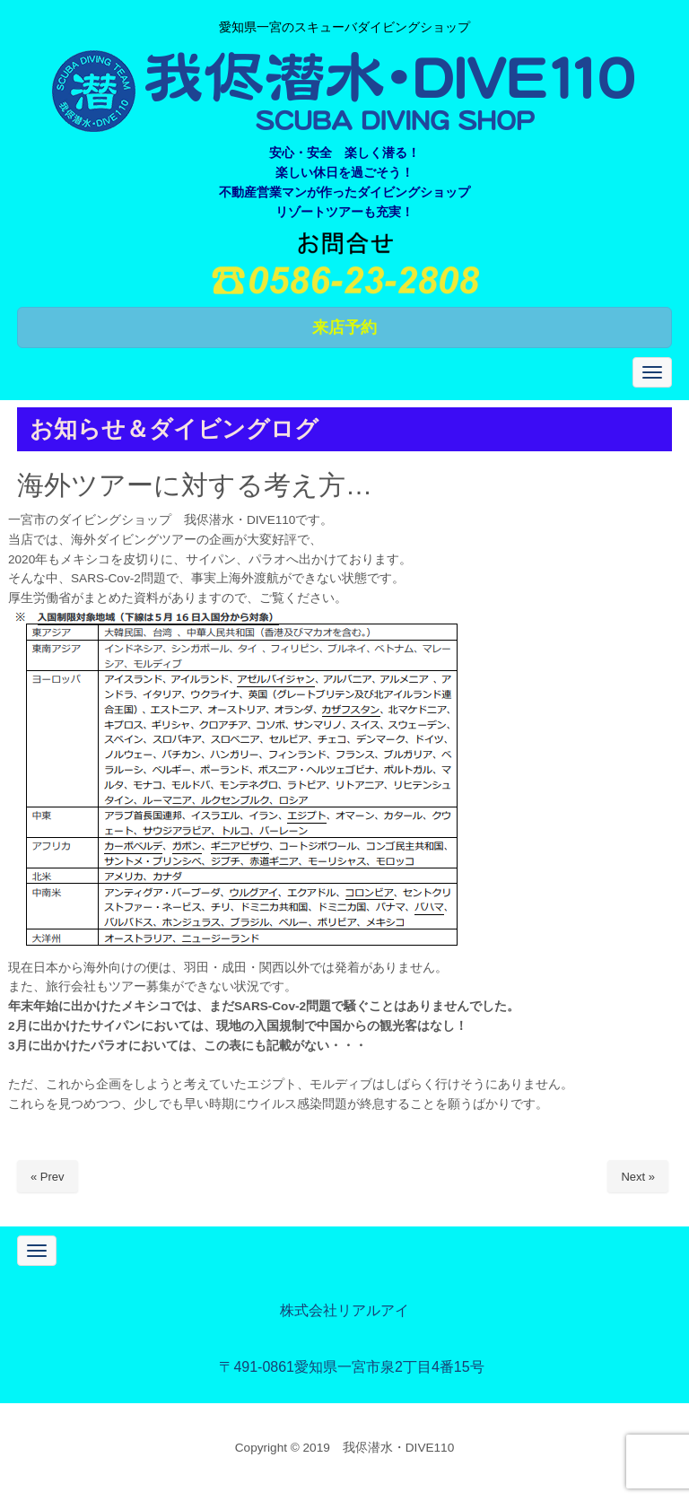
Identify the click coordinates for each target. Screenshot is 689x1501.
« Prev (48, 1176)
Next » (638, 1176)
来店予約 (344, 327)
